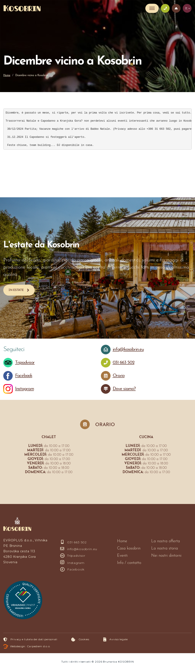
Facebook (72, 569)
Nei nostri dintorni (166, 556)
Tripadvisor (72, 556)
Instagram (72, 563)
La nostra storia (164, 548)
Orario (119, 375)
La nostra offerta (165, 541)
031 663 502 (73, 542)
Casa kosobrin (129, 548)
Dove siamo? (124, 389)
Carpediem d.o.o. (39, 646)
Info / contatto (129, 563)
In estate (16, 290)
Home (6, 75)
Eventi (122, 556)
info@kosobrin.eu (78, 549)
